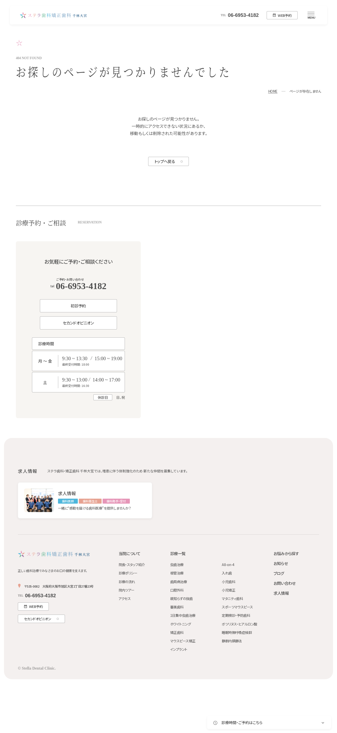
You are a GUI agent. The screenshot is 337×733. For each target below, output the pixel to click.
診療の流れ (127, 581)
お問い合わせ (285, 583)
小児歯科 (228, 581)
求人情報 (281, 593)
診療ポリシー (128, 573)
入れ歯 (227, 573)
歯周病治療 (178, 581)
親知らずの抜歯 (181, 598)
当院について (129, 553)
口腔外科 (177, 590)
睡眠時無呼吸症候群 (237, 632)
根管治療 (177, 573)
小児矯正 (228, 590)
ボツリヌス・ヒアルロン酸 (239, 624)
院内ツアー (127, 590)
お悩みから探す (286, 553)
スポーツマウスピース (237, 607)
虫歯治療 (177, 564)
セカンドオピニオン (78, 323)
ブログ (279, 573)
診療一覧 (177, 553)
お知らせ (281, 563)
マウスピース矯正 (183, 641)
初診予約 (78, 306)
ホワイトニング (180, 624)
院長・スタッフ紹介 (132, 564)
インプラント (178, 649)
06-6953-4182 (240, 15)
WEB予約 (282, 15)
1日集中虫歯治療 (183, 615)
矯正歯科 (177, 632)
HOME (273, 91)
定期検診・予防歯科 (236, 615)
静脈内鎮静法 (232, 641)
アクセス (125, 598)
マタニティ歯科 (232, 598)
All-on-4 (228, 564)
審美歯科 (177, 607)
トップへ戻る (164, 161)
